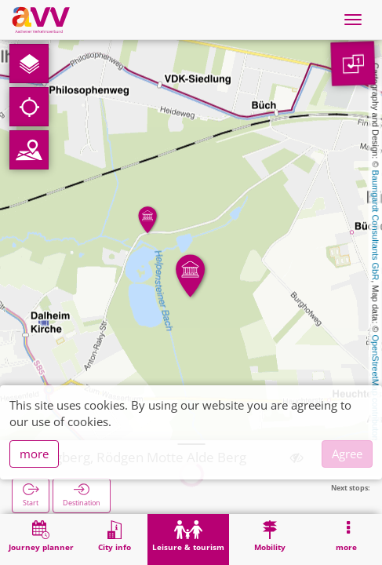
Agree (347, 453)
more (34, 453)
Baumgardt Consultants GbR (375, 225)
